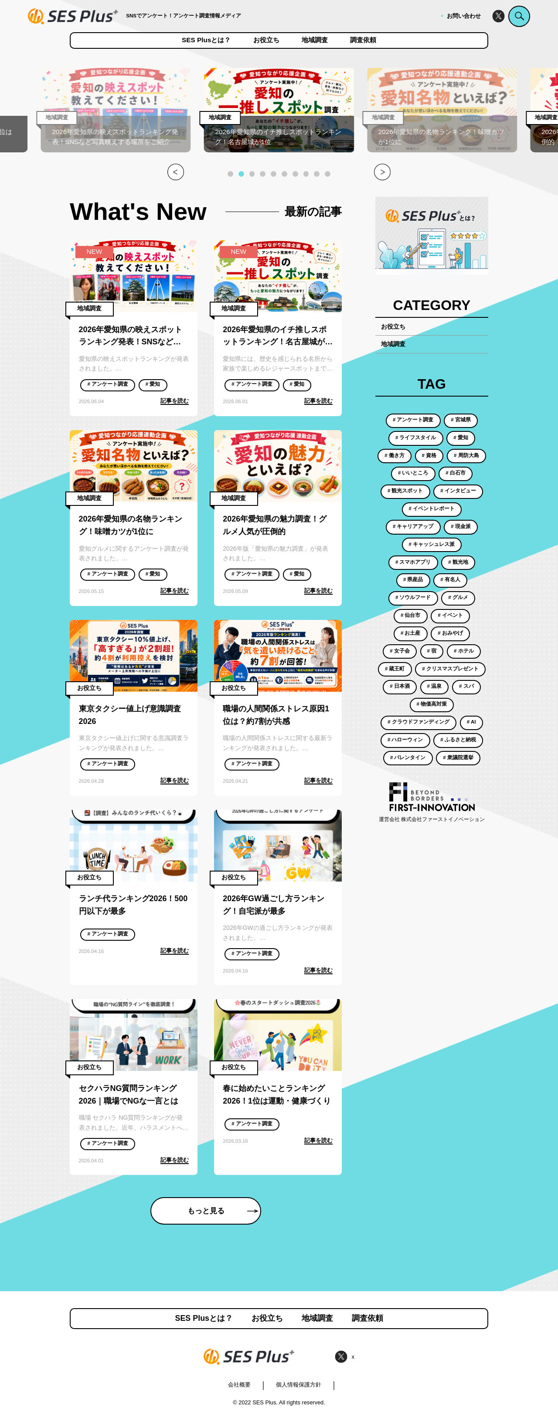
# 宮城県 (461, 419)
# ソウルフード (413, 597)
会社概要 (239, 1384)
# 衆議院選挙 (458, 757)
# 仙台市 (411, 615)
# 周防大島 (466, 455)
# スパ (466, 686)
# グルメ (458, 597)
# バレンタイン (408, 757)
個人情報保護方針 (298, 1384)
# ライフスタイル (415, 437)
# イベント (450, 615)
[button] (230, 174)
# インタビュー (458, 490)
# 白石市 (456, 472)
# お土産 (411, 633)
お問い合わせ (464, 16)
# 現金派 (461, 526)
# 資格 (429, 455)
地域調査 (315, 40)
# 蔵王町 (395, 668)
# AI (471, 721)
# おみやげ (450, 633)
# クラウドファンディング (418, 721)
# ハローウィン (405, 739)
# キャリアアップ (413, 526)
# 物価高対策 (432, 704)
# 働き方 (394, 455)
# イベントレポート (432, 508)
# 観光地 (458, 562)
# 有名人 (450, 579)
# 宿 (432, 650)
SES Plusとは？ (206, 40)
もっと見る (222, 1211)
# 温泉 (434, 686)
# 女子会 (400, 650)
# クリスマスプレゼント (450, 668)
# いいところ (413, 472)
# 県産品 (413, 579)
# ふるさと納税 (458, 739)
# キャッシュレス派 (432, 544)
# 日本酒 (400, 686)
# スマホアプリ (413, 562)
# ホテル (464, 650)
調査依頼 (363, 40)
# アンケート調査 (107, 384)
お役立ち (266, 40)
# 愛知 (153, 384)
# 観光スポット (405, 490)
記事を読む (174, 400)
